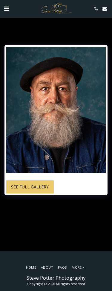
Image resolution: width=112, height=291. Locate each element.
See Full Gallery (30, 187)
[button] (6, 8)
